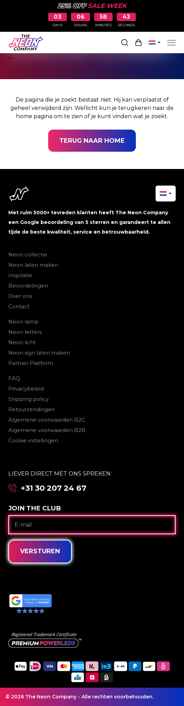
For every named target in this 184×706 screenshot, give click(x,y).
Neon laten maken (33, 265)
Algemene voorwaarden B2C (46, 419)
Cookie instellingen (33, 440)
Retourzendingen (31, 409)
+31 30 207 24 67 (53, 488)
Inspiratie (20, 275)
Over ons (20, 296)
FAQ (14, 378)
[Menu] (171, 42)
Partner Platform (30, 363)
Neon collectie (27, 254)
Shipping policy (28, 399)
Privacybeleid (26, 388)
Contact (18, 306)
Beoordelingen (28, 285)
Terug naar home (92, 140)
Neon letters (25, 332)
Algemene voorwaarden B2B (47, 430)
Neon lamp (23, 321)
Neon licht (22, 342)
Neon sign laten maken (39, 352)
